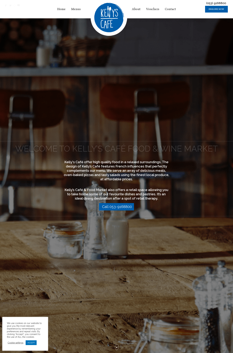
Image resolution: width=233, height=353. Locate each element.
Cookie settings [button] (15, 342)
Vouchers (152, 9)
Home (61, 9)
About (136, 9)
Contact (170, 9)
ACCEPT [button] (31, 343)
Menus (76, 9)
